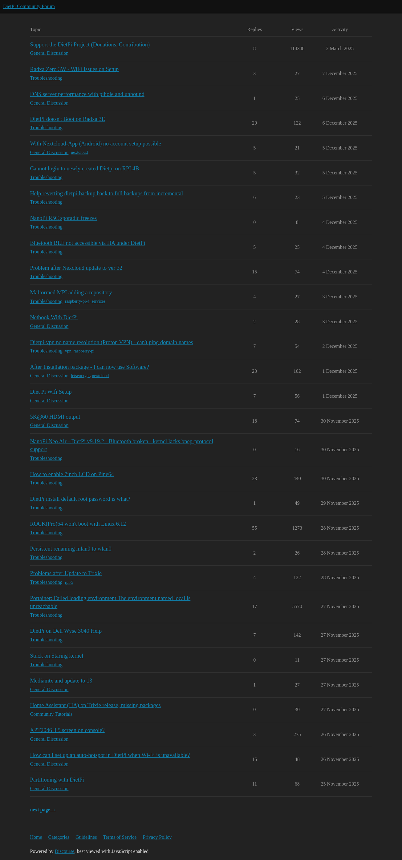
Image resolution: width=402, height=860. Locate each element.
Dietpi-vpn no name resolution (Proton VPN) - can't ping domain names (111, 342)
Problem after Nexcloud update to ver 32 (76, 268)
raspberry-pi (84, 351)
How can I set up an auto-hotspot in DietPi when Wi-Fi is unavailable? (110, 755)
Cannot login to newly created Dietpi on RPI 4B (84, 168)
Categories (58, 837)
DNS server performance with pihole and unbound (87, 94)
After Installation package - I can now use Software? (89, 367)
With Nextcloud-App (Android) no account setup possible (95, 144)
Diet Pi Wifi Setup (51, 392)
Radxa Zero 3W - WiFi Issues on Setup (74, 69)
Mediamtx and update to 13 (61, 681)
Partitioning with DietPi (57, 780)
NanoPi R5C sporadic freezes (63, 218)
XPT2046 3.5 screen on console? (67, 730)
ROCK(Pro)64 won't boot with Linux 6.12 (78, 524)
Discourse (64, 851)
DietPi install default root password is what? (80, 499)
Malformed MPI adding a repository (71, 292)
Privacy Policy (157, 837)
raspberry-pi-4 (77, 301)
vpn (68, 351)
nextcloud (79, 152)
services (98, 301)
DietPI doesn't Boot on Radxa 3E (67, 119)
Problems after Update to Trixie (66, 573)
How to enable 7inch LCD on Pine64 (72, 474)
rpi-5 (69, 582)
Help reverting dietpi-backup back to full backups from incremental (106, 193)
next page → (43, 809)
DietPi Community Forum (29, 6)
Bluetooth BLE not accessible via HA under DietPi (87, 243)
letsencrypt (80, 375)
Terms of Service (119, 837)
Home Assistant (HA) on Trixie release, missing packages (95, 705)
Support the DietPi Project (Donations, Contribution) (90, 45)
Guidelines (86, 837)
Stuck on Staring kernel (56, 656)
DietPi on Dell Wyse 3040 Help (66, 631)
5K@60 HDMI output (55, 417)
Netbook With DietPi (54, 317)
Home (36, 837)
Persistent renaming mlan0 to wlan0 (71, 549)
